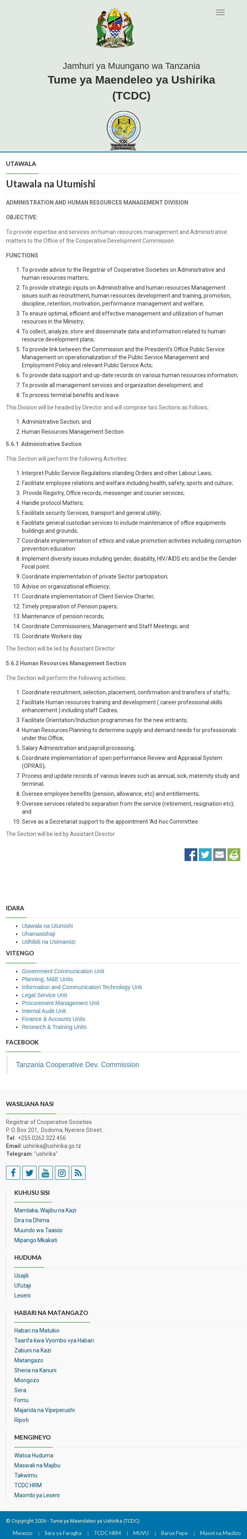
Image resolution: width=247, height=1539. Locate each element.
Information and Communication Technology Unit (82, 987)
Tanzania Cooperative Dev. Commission (77, 1065)
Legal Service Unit (44, 995)
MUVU (141, 1533)
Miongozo (26, 1380)
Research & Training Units (54, 1027)
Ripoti (21, 1420)
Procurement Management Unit (60, 1003)
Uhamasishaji (38, 934)
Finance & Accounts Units (54, 1019)
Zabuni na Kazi (32, 1350)
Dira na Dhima (31, 1220)
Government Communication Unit (63, 971)
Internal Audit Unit (44, 1011)
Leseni (22, 1295)
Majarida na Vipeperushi (44, 1410)
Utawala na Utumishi (47, 926)
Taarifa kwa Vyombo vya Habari (54, 1340)
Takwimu (25, 1475)
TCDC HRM (28, 1485)
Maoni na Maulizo (220, 1533)
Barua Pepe (174, 1533)
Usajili (21, 1275)
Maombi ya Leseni (37, 1495)
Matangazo (28, 1360)
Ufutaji (22, 1285)
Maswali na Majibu (37, 1465)
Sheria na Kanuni (35, 1370)
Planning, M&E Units (47, 979)
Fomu (21, 1400)
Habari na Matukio (37, 1330)
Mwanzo (23, 1533)
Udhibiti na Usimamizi (49, 942)
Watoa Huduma (33, 1455)
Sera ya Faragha (63, 1533)
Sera (20, 1390)
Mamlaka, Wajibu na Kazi (45, 1210)
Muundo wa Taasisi (38, 1230)
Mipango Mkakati (35, 1240)
